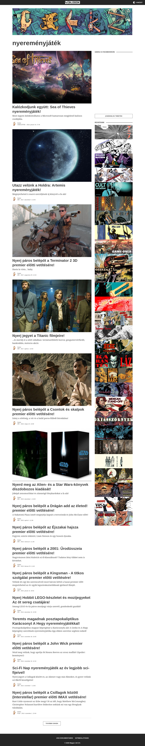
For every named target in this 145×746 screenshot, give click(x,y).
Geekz (19, 123)
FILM (18, 713)
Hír (18, 200)
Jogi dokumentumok (64, 738)
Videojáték (21, 124)
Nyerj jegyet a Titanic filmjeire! (38, 336)
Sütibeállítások (82, 738)
